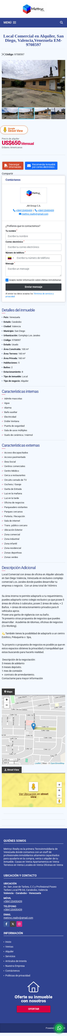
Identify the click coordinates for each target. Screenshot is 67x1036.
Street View (14, 130)
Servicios (10, 956)
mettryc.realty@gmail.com (35, 214)
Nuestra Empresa (15, 965)
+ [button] (7, 700)
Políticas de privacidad (17, 975)
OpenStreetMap (57, 763)
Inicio (8, 941)
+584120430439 (24, 210)
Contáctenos (12, 970)
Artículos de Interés (16, 961)
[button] (62, 63)
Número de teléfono (16, 252)
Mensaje (10, 263)
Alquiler (9, 951)
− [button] (7, 705)
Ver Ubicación (28, 794)
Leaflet (38, 763)
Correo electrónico (15, 241)
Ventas (9, 946)
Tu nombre (11, 230)
